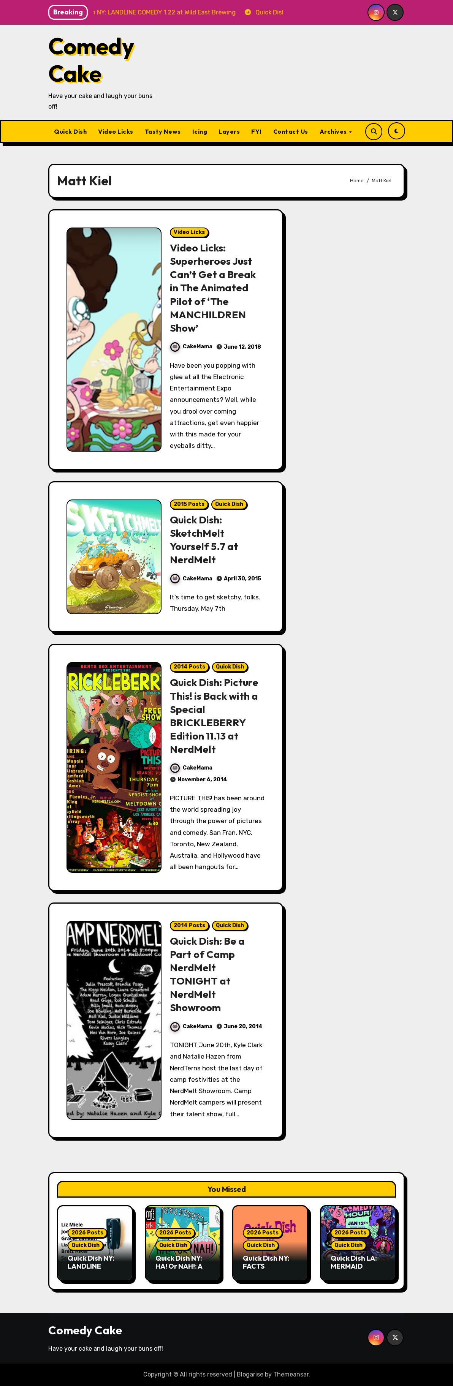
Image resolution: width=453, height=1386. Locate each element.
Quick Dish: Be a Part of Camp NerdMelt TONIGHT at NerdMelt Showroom (207, 974)
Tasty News (163, 131)
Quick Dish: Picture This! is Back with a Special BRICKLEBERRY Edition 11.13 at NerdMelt (214, 715)
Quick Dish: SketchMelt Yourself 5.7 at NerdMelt (204, 539)
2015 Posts (189, 504)
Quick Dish (70, 131)
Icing (199, 131)
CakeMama (191, 346)
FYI (256, 131)
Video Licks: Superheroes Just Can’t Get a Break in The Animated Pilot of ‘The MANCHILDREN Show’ (213, 287)
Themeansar (291, 1374)
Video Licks (115, 131)
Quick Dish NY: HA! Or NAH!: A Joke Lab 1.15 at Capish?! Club (180, 1270)
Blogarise (250, 1374)
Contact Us (290, 131)
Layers (229, 131)
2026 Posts (87, 1233)
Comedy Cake (91, 60)
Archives (334, 131)
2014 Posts (189, 667)
